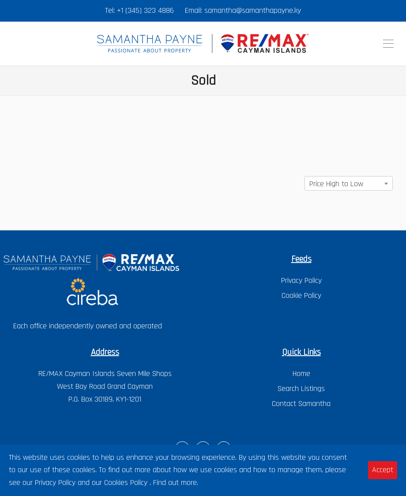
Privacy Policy (301, 280)
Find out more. (175, 482)
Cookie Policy (301, 295)
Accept (382, 470)
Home (301, 373)
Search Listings (301, 388)
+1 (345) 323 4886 (145, 10)
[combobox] (348, 183)
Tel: (111, 10)
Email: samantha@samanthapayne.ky (243, 10)
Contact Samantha (301, 403)
